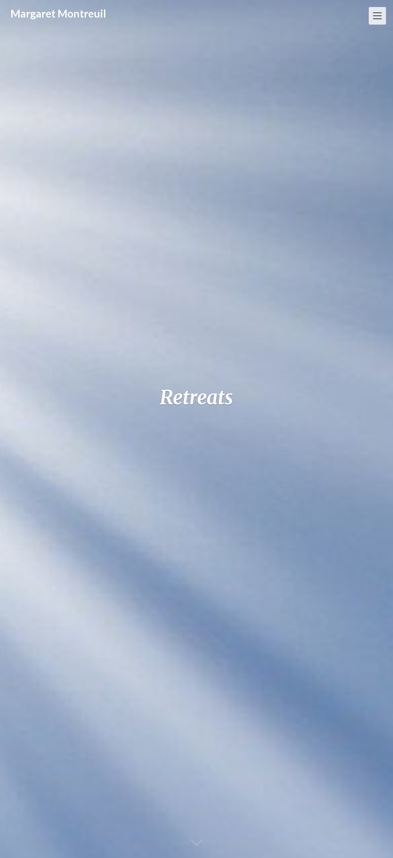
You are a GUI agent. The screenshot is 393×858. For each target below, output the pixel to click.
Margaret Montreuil (58, 13)
